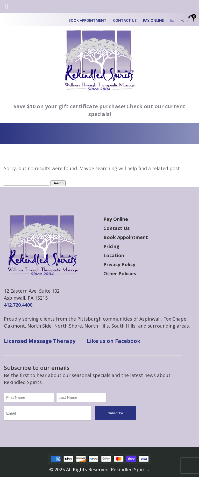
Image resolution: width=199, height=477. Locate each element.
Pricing (111, 246)
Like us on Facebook (113, 340)
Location (113, 255)
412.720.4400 (18, 305)
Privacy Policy (119, 264)
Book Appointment (87, 20)
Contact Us (125, 20)
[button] (182, 20)
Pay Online (153, 20)
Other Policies (119, 273)
